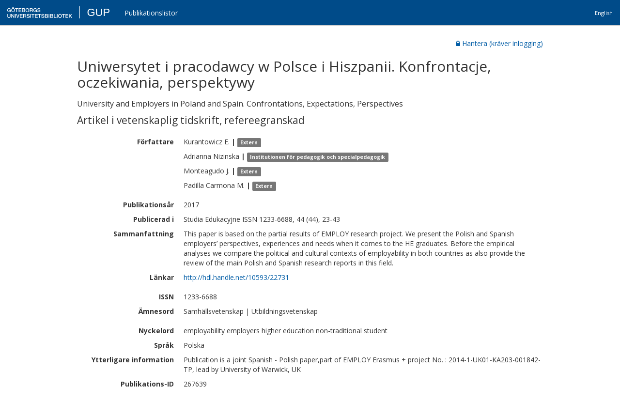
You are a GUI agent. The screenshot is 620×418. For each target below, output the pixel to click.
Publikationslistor (151, 12)
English (604, 12)
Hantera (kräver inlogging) (499, 43)
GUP (98, 12)
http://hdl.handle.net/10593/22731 (236, 277)
